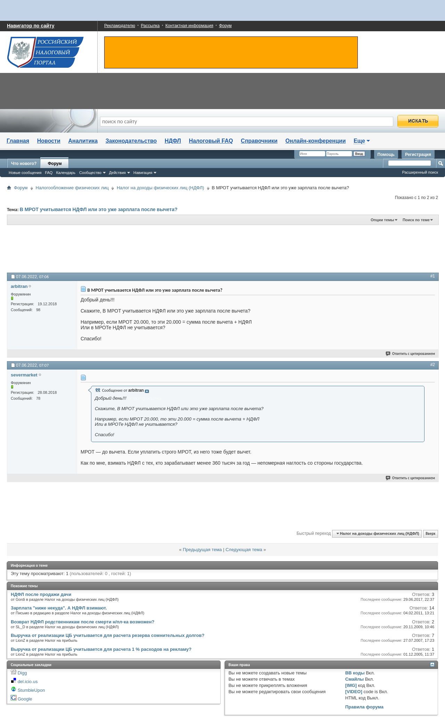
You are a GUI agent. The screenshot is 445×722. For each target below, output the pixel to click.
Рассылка (150, 25)
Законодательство (131, 141)
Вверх (430, 533)
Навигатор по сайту (31, 25)
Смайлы (354, 679)
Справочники (259, 141)
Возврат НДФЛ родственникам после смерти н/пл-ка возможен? (83, 621)
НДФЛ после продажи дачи (41, 594)
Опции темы (382, 220)
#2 (432, 364)
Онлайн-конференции (316, 141)
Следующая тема (243, 549)
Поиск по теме (416, 220)
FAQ (48, 173)
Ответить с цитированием (410, 353)
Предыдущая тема (202, 549)
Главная (18, 141)
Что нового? (23, 163)
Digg (22, 672)
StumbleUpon (31, 690)
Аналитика (83, 141)
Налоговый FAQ (211, 141)
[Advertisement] (177, 248)
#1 (432, 276)
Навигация (142, 173)
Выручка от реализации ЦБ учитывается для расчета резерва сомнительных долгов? (107, 635)
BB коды (355, 672)
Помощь (386, 154)
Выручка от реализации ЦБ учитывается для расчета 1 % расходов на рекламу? (101, 649)
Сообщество (90, 173)
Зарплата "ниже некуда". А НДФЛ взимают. (59, 608)
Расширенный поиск (420, 172)
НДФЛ (173, 141)
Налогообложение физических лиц (72, 187)
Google (25, 699)
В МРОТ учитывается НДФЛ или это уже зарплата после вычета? (99, 209)
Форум (225, 25)
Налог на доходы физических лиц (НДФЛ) (160, 187)
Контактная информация (189, 25)
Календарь (65, 173)
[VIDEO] (353, 691)
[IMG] (351, 685)
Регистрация (418, 154)
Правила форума (364, 706)
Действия (117, 173)
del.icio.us (28, 681)
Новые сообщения (25, 173)
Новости (48, 141)
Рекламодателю (119, 25)
